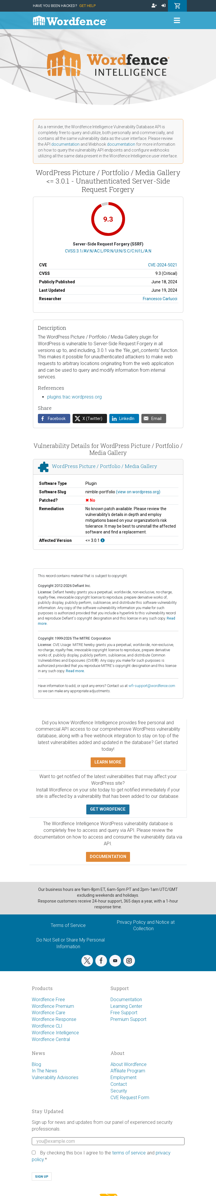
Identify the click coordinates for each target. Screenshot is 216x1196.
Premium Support (128, 1019)
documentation (65, 144)
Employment (123, 1077)
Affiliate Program (127, 1071)
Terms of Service (68, 925)
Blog (36, 1064)
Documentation (126, 999)
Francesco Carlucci (160, 298)
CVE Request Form (129, 1097)
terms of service (129, 1153)
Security (118, 1091)
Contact (118, 1084)
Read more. (75, 671)
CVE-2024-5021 (162, 265)
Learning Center (126, 1006)
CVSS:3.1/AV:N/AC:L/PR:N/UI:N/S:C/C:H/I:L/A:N (108, 251)
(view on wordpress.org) (138, 492)
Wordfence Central (51, 1039)
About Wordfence (128, 1064)
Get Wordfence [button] (108, 809)
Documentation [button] (108, 856)
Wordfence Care (48, 1012)
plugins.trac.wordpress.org (74, 397)
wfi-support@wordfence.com (152, 686)
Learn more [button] (108, 762)
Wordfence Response (54, 1019)
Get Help (87, 5)
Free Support (123, 1012)
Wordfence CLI (47, 1026)
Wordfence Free (48, 999)
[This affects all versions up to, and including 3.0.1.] (103, 540)
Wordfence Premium (53, 1006)
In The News (44, 1071)
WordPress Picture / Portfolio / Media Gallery (104, 466)
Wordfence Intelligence (55, 1032)
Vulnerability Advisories (55, 1077)
